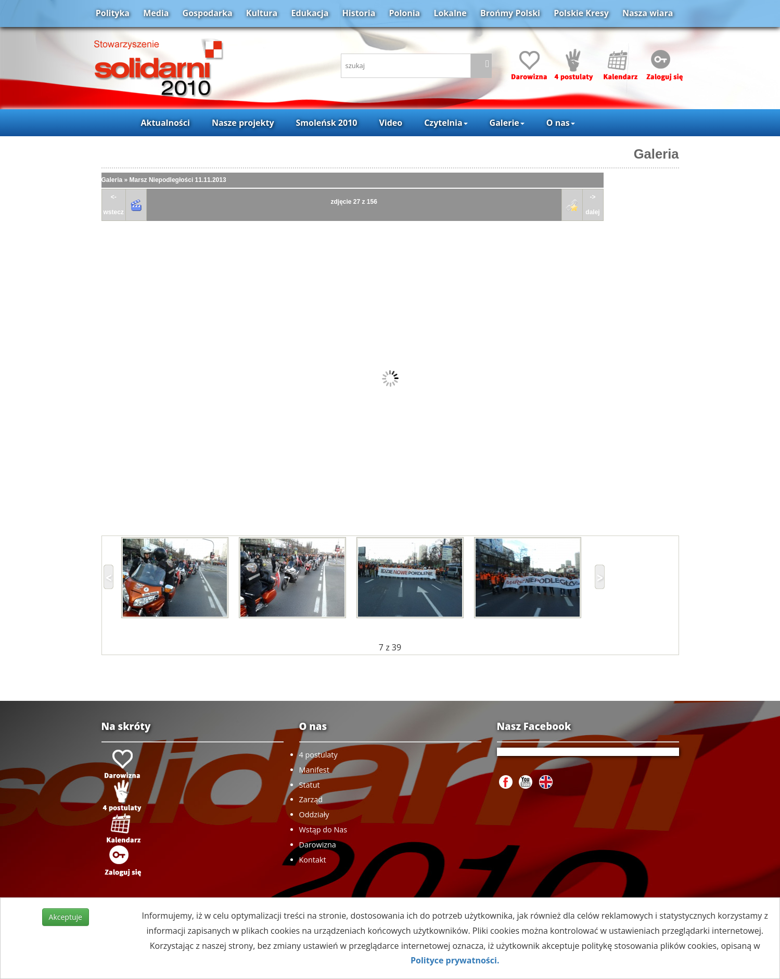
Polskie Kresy (581, 13)
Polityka (113, 13)
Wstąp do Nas (323, 829)
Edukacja (309, 13)
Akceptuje (65, 917)
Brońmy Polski (510, 13)
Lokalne (449, 13)
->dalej (592, 204)
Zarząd (311, 799)
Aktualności (164, 122)
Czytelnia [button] (445, 122)
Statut (309, 785)
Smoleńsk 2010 (326, 122)
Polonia (404, 13)
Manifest (314, 770)
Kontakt (312, 860)
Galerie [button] (507, 122)
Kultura (261, 13)
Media (156, 13)
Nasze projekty (243, 122)
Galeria (656, 154)
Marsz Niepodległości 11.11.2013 (178, 180)
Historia (359, 13)
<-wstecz (114, 204)
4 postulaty (318, 755)
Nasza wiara (647, 13)
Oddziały (314, 814)
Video (390, 122)
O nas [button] (560, 122)
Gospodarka (208, 13)
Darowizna (317, 845)
